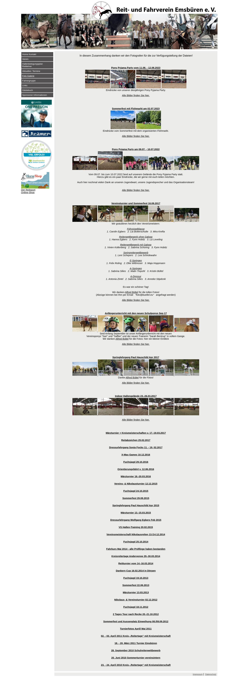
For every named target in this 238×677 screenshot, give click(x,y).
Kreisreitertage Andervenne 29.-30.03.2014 (135, 556)
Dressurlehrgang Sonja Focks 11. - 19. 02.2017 (135, 447)
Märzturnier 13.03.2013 (136, 592)
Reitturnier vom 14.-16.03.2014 (135, 563)
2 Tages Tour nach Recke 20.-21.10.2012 (136, 614)
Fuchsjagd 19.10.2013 (135, 578)
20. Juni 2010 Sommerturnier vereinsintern (135, 657)
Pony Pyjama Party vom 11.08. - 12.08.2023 (135, 67)
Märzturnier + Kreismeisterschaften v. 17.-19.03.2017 (136, 433)
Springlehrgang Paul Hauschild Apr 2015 (135, 505)
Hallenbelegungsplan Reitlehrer (32, 65)
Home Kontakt (29, 54)
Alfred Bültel (131, 292)
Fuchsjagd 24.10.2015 (135, 491)
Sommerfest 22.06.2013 (135, 585)
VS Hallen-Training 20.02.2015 (136, 527)
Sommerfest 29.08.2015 (135, 498)
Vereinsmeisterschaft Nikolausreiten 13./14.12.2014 (135, 534)
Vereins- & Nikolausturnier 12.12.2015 (135, 483)
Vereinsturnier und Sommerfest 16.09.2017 (135, 203)
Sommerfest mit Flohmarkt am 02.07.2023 (135, 108)
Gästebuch (27, 90)
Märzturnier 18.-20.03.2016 (136, 476)
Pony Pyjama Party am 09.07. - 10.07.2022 (135, 149)
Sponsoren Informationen (34, 95)
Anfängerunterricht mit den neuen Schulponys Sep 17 (136, 313)
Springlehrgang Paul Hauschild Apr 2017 (135, 357)
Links (24, 85)
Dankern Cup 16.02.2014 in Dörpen (136, 570)
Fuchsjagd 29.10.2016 (135, 462)
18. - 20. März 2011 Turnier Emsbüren (136, 643)
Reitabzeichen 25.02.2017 (135, 440)
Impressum (197, 674)
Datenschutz (210, 674)
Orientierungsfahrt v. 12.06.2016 (136, 469)
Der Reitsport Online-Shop (28, 191)
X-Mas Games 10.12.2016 (135, 454)
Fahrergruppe (29, 80)
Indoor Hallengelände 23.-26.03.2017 (136, 396)
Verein (25, 59)
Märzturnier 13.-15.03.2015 (136, 512)
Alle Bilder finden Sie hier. (136, 95)
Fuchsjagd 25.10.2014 (135, 541)
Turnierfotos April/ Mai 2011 (136, 628)
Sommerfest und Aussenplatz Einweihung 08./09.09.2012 (135, 621)
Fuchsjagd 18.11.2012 (135, 607)
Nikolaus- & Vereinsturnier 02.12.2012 (135, 599)
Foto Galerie (28, 76)
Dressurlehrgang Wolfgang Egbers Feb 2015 (135, 520)
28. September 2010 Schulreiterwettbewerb (135, 650)
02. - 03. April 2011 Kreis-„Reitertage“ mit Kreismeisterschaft (136, 636)
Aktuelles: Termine (31, 71)
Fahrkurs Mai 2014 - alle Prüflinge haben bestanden (135, 549)
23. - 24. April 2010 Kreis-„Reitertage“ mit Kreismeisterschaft (136, 665)
